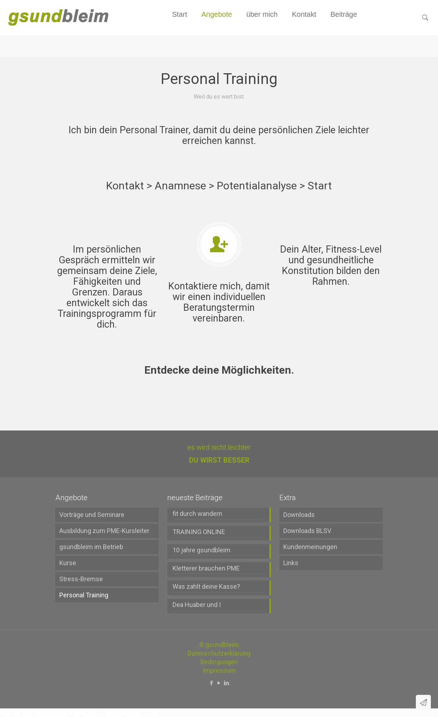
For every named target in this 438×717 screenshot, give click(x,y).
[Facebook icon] (211, 683)
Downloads (299, 514)
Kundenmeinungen (310, 547)
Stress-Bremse (81, 579)
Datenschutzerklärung (219, 653)
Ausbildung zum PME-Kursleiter (104, 530)
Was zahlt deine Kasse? (206, 586)
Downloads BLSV (307, 530)
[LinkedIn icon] (226, 683)
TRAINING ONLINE (199, 532)
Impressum (219, 670)
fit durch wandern (197, 513)
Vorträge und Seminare (91, 514)
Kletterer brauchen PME (206, 568)
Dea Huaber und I (197, 604)
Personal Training (83, 595)
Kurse (67, 563)
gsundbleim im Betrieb (91, 547)
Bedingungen (219, 662)
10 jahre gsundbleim (201, 550)
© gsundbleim (219, 644)
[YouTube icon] (219, 683)
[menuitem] (216, 32)
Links (290, 563)
